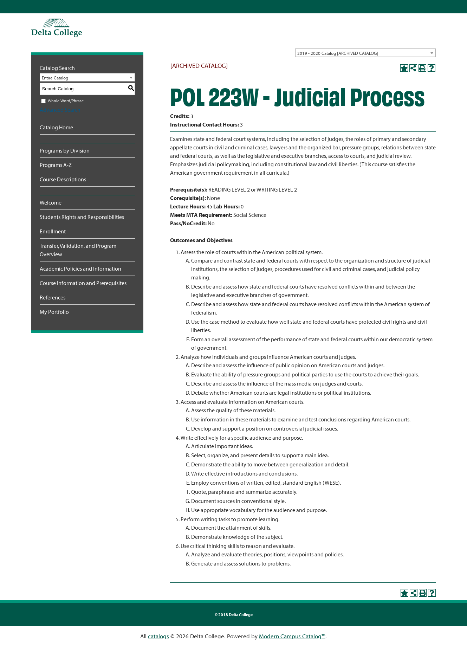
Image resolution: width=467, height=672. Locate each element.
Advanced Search (60, 109)
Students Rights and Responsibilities (82, 216)
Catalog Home (56, 127)
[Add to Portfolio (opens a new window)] (404, 68)
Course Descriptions (63, 179)
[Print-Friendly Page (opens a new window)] (422, 68)
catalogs (158, 636)
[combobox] (365, 53)
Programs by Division (65, 150)
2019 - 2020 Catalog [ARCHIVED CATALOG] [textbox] (337, 53)
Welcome (50, 202)
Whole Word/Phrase (66, 100)
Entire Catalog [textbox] (55, 77)
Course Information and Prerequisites (83, 282)
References (52, 297)
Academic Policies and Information (80, 268)
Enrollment (53, 231)
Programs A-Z (56, 164)
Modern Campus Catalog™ (292, 636)
